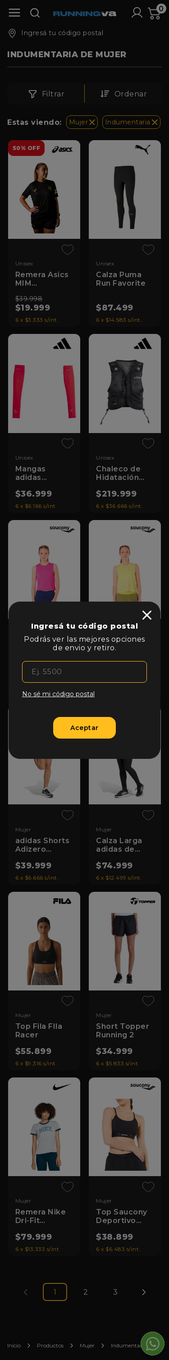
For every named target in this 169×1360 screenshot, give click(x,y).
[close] (146, 615)
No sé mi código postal (58, 694)
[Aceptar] (84, 728)
